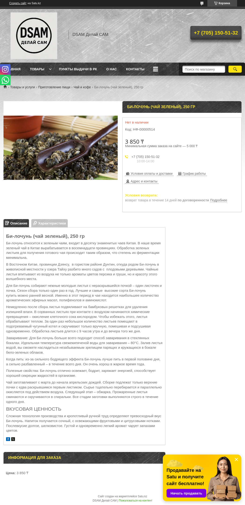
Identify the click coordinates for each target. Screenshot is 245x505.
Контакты (135, 69)
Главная (13, 69)
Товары (37, 69)
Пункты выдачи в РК (78, 69)
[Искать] (234, 69)
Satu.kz (142, 496)
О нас (111, 69)
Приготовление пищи (54, 87)
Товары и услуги (22, 87)
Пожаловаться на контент (135, 500)
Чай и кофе (82, 87)
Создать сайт (18, 3)
